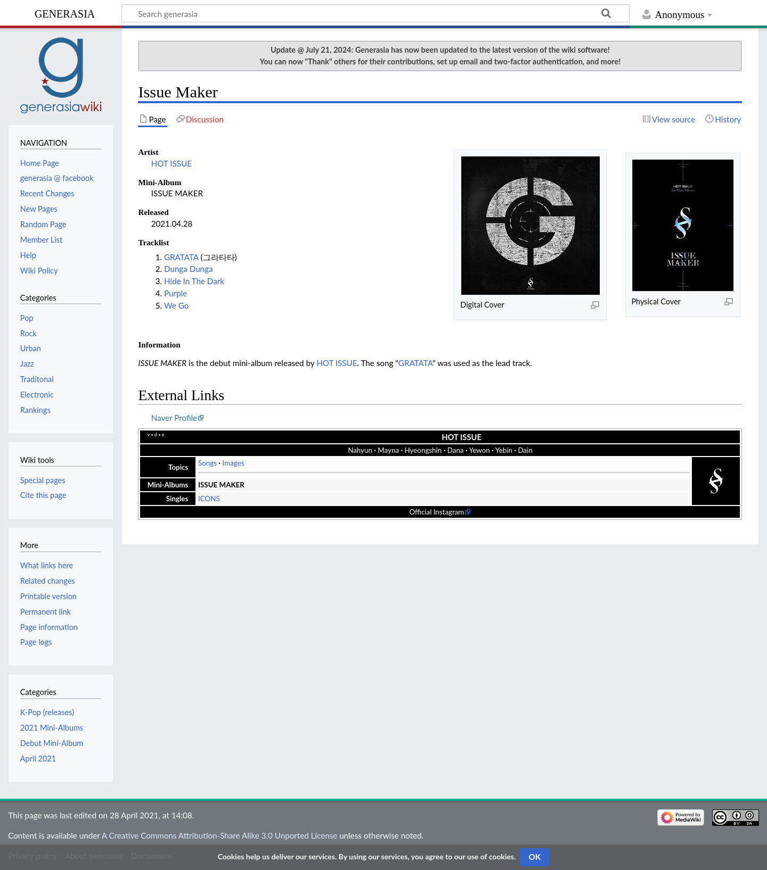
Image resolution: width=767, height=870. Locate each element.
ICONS (209, 498)
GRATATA (181, 257)
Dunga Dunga (188, 269)
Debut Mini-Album (51, 743)
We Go (176, 305)
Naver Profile (174, 417)
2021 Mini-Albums (51, 727)
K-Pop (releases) (47, 712)
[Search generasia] (375, 13)
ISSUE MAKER (221, 484)
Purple (175, 293)
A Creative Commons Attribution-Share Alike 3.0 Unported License (219, 835)
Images (233, 463)
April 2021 (38, 758)
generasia (65, 12)
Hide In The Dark (194, 281)
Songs (207, 463)
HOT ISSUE (171, 163)
